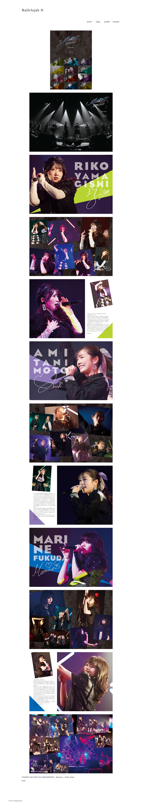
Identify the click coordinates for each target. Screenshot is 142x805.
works (89, 21)
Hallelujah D (18, 801)
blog (98, 21)
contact (115, 21)
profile (107, 21)
